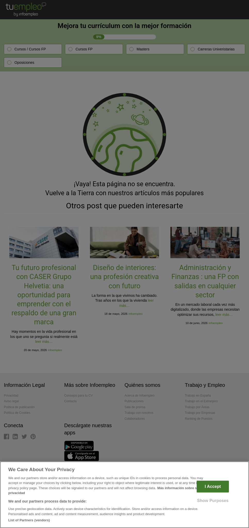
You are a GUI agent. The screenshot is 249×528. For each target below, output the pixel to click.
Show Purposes (213, 500)
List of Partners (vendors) (29, 520)
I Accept (213, 486)
